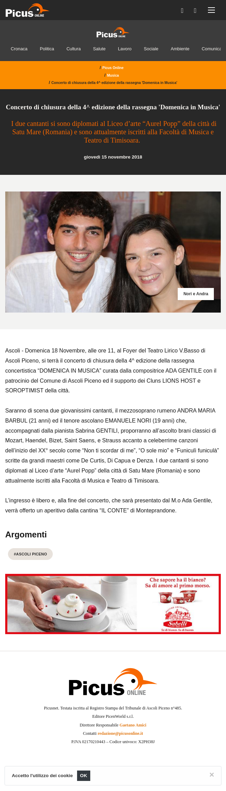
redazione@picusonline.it (120, 733)
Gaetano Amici (132, 725)
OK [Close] (83, 775)
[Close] (211, 774)
